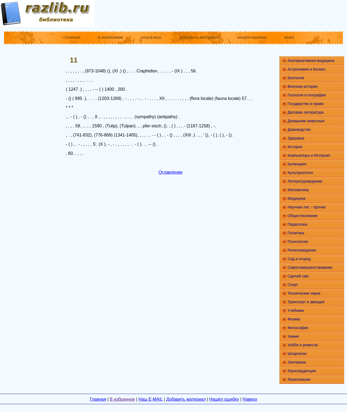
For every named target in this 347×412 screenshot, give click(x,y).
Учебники (296, 310)
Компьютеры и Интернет (309, 155)
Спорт (293, 284)
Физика (294, 319)
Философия (298, 328)
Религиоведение (302, 250)
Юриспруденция (302, 371)
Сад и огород (299, 259)
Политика (296, 233)
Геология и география (307, 95)
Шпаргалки (297, 353)
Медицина (297, 198)
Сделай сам (298, 276)
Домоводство (299, 129)
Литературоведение (305, 181)
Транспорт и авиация (306, 302)
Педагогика (297, 224)
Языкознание (299, 379)
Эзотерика (297, 362)
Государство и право (306, 104)
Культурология (300, 172)
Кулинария (297, 164)
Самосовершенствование (310, 267)
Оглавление (170, 172)
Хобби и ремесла (303, 345)
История (295, 147)
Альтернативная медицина (311, 60)
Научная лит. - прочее (307, 207)
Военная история (303, 86)
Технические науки (304, 293)
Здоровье (296, 138)
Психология (298, 241)
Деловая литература (306, 112)
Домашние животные (306, 121)
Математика (298, 190)
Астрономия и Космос (307, 69)
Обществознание (303, 216)
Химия (293, 336)
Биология (296, 78)
